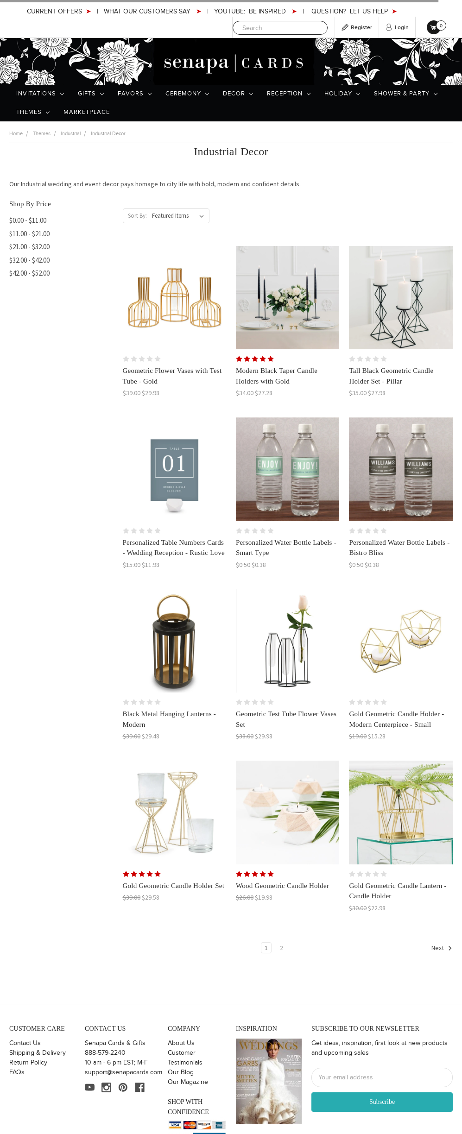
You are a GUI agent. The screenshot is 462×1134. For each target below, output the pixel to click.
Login (402, 27)
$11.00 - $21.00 (29, 233)
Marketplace (86, 112)
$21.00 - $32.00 (29, 246)
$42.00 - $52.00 (29, 273)
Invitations (40, 93)
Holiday (342, 93)
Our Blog (181, 1072)
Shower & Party (405, 93)
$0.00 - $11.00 (27, 220)
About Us (181, 1043)
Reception (288, 93)
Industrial (71, 134)
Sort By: (137, 216)
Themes (33, 112)
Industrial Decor (108, 134)
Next (441, 948)
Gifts (91, 93)
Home (16, 134)
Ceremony (187, 93)
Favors (135, 93)
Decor (238, 93)
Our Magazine (188, 1082)
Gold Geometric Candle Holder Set (174, 885)
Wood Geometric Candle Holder (282, 885)
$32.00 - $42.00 (29, 260)
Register (361, 27)
